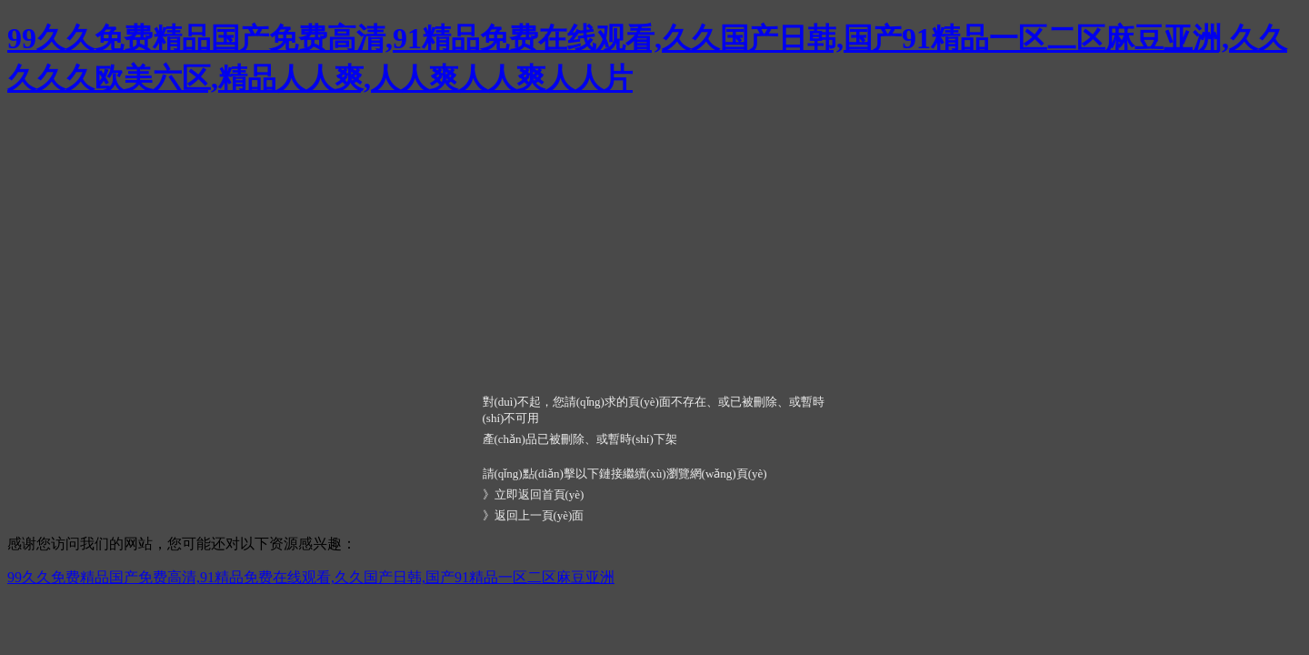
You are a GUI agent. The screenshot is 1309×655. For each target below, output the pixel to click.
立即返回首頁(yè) (540, 494)
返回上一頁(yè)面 (540, 515)
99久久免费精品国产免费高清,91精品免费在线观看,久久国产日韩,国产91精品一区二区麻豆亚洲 (311, 577)
